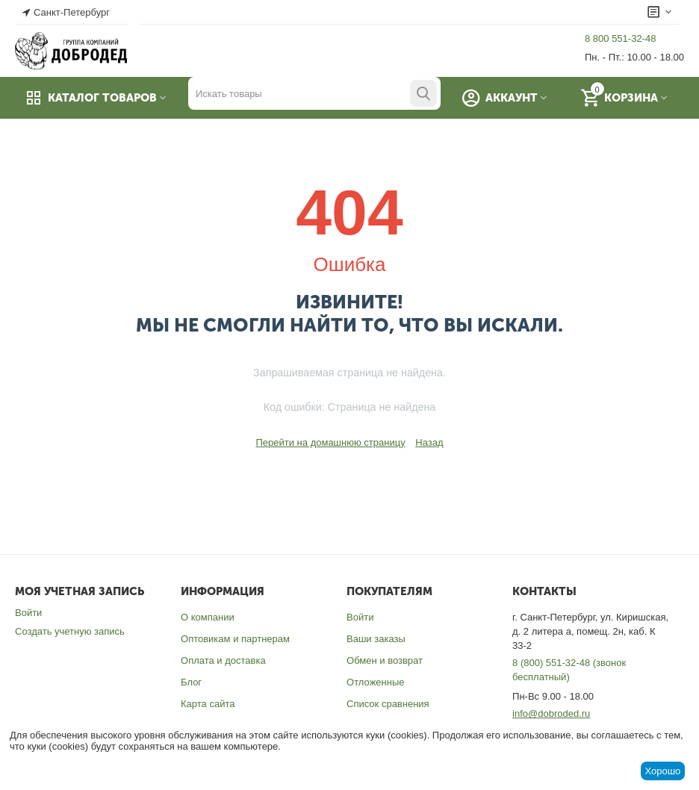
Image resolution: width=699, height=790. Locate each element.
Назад (429, 442)
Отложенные (375, 682)
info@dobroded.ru (551, 713)
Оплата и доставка (223, 660)
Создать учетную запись (70, 631)
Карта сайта (207, 703)
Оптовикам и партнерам (235, 638)
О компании (207, 617)
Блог (191, 682)
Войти (28, 612)
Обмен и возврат (385, 660)
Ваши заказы (376, 638)
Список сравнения (388, 703)
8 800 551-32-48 (620, 38)
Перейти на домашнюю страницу (330, 442)
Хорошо (662, 771)
